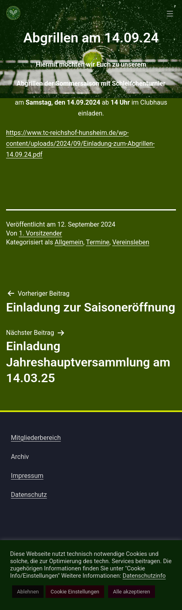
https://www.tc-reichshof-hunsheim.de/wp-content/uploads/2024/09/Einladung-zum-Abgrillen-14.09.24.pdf (80, 143)
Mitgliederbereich (36, 438)
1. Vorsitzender (40, 233)
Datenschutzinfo (144, 575)
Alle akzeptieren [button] (131, 592)
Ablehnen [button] (28, 592)
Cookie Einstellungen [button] (74, 592)
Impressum (27, 476)
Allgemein (68, 242)
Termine (97, 242)
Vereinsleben (130, 242)
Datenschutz (29, 495)
